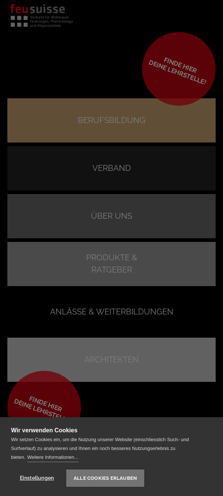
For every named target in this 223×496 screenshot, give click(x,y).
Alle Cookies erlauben (105, 478)
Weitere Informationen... (52, 457)
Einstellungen (37, 478)
